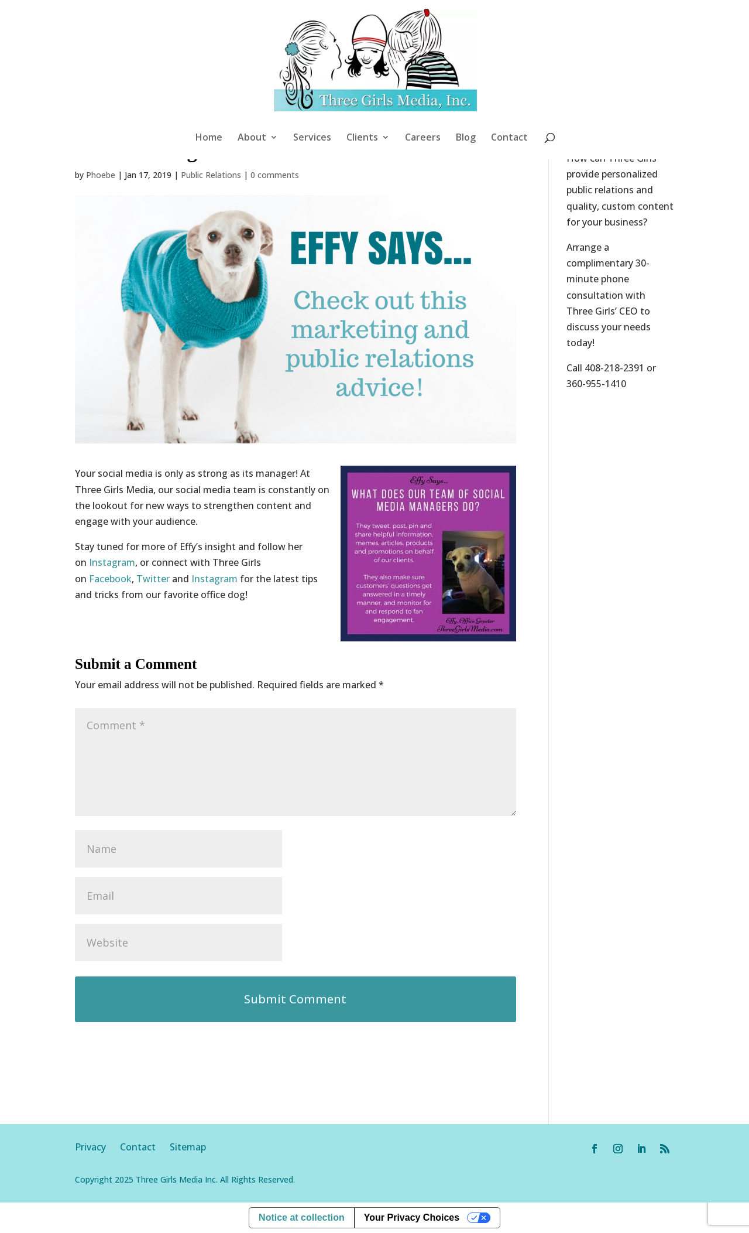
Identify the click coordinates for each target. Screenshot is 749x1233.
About (252, 138)
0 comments (274, 174)
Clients (362, 138)
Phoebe (100, 174)
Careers (423, 138)
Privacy (97, 1146)
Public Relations (211, 174)
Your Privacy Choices (411, 1217)
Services (312, 138)
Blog (466, 138)
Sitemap (188, 1146)
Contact (509, 138)
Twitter (153, 578)
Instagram (112, 562)
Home (208, 138)
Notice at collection (302, 1217)
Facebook (110, 578)
